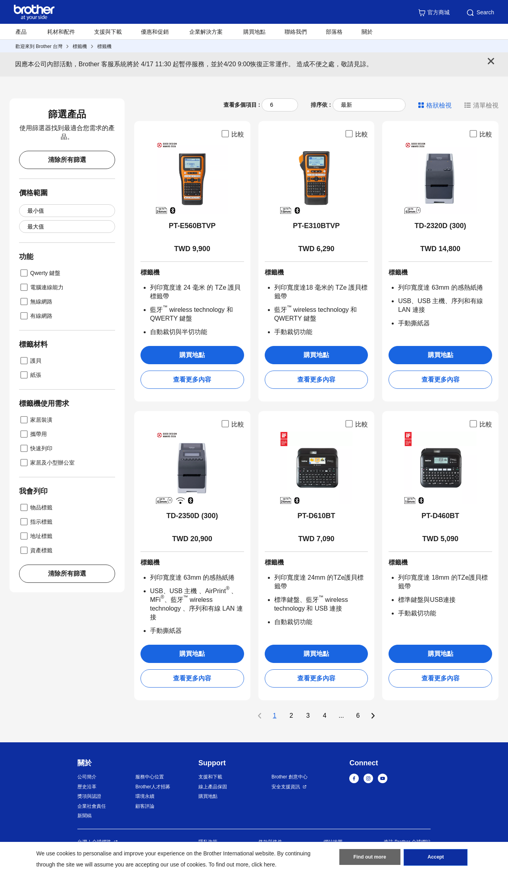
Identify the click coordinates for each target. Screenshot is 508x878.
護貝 (30, 360)
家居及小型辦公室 (47, 462)
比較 (232, 133)
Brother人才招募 (152, 787)
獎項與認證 (89, 796)
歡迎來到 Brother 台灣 (38, 46)
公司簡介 (86, 777)
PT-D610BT (316, 516)
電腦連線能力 (41, 287)
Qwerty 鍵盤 (39, 273)
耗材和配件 (61, 32)
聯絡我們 (296, 32)
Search (480, 12)
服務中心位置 (149, 777)
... (341, 716)
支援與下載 (108, 32)
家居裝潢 (35, 420)
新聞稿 (84, 815)
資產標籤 (35, 550)
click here (263, 864)
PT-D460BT (440, 516)
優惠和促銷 (155, 32)
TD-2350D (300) (192, 516)
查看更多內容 (192, 379)
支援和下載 (210, 777)
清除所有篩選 (67, 159)
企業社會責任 (91, 806)
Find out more (370, 858)
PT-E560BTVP (192, 226)
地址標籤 (35, 536)
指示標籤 (35, 521)
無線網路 (35, 301)
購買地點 (254, 32)
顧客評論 (144, 806)
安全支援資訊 (285, 787)
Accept (436, 858)
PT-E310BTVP (316, 226)
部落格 (334, 32)
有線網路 (35, 316)
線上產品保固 (212, 787)
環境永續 (144, 796)
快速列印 (35, 448)
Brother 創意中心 (289, 777)
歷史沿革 (86, 787)
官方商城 (434, 13)
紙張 (30, 375)
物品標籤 (35, 507)
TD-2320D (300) (440, 226)
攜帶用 (33, 434)
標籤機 (80, 46)
